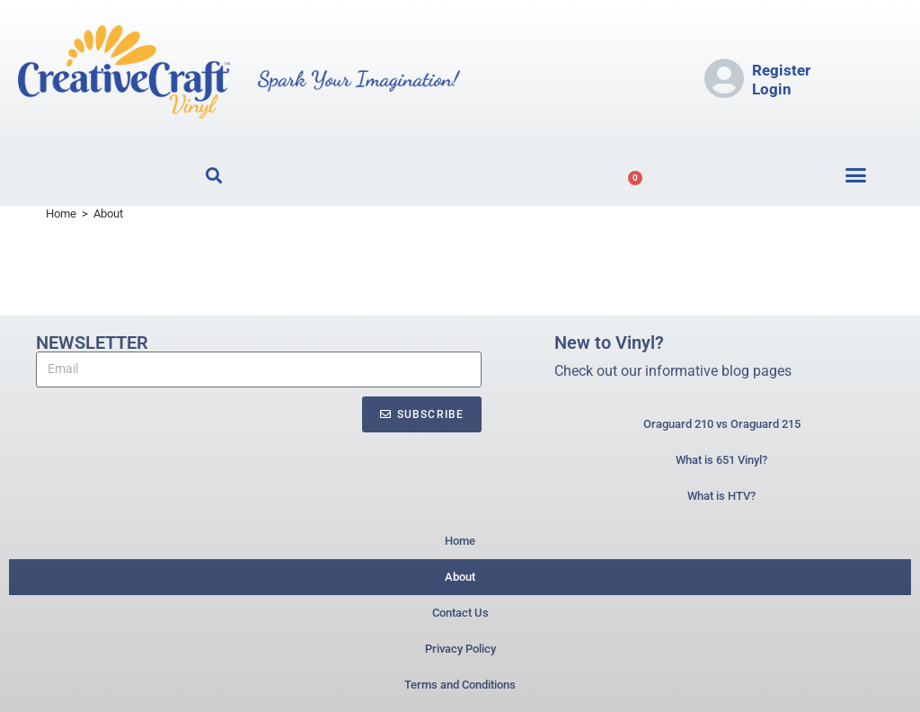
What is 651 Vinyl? (721, 460)
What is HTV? (721, 496)
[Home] (61, 213)
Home (460, 540)
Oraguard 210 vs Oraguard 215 (722, 424)
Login (772, 89)
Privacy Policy (460, 648)
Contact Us (460, 612)
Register (781, 70)
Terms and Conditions (460, 684)
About (108, 213)
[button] (856, 175)
